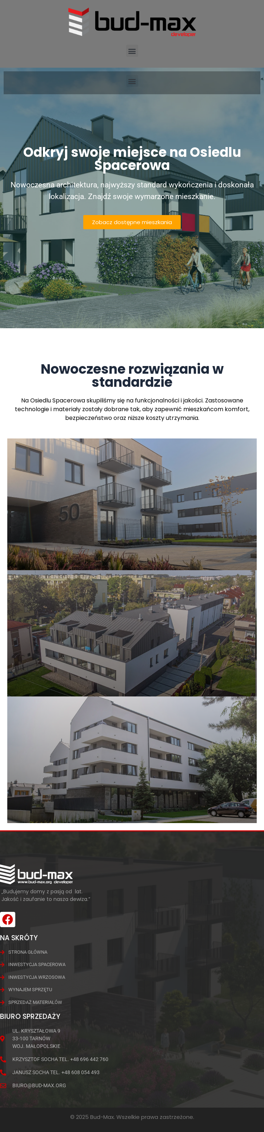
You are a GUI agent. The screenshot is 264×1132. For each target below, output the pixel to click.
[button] (132, 51)
